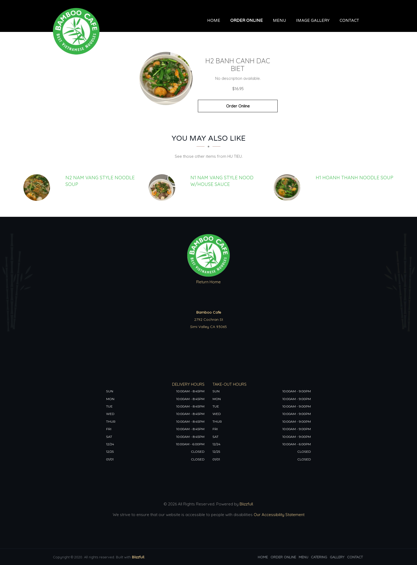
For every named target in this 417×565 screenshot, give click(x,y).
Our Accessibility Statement (279, 514)
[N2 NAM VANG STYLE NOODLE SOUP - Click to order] (38, 187)
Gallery (337, 557)
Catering (319, 557)
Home (213, 20)
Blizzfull (246, 503)
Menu (279, 20)
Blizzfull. (138, 557)
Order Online (246, 20)
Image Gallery (313, 20)
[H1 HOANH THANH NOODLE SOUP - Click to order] (288, 187)
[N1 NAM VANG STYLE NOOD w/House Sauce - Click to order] (163, 187)
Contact (349, 20)
